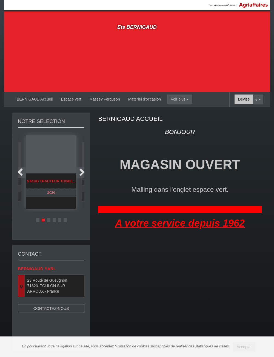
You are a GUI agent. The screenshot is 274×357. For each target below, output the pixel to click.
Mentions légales (187, 333)
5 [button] (59, 220)
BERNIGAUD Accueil (35, 99)
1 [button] (37, 220)
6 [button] (65, 220)
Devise (244, 99)
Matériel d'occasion (144, 99)
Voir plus (180, 99)
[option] (51, 172)
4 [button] (54, 220)
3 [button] (48, 220)
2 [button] (43, 220)
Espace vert (71, 99)
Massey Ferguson (104, 99)
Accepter (244, 347)
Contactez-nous (51, 298)
